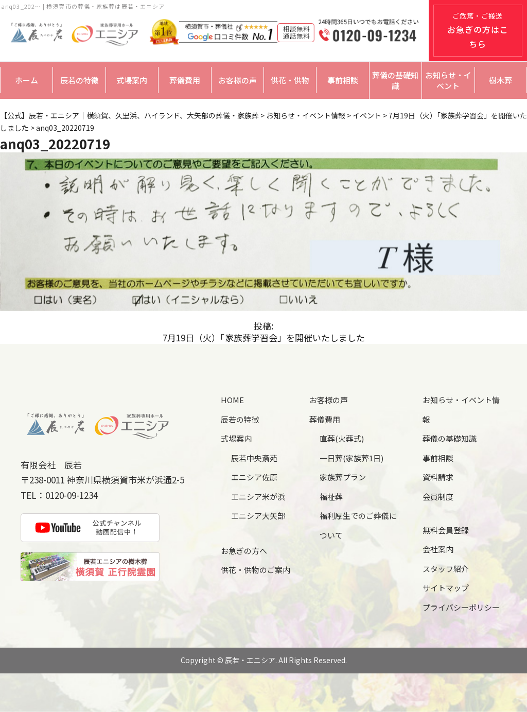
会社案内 (438, 549)
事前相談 (342, 80)
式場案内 (131, 80)
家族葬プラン (343, 477)
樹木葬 (500, 80)
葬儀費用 (184, 80)
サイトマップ (446, 587)
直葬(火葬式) (342, 438)
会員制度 (438, 496)
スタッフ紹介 (446, 568)
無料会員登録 (446, 530)
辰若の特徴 (79, 80)
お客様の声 (237, 80)
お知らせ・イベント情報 (461, 409)
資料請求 (438, 477)
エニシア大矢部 (258, 515)
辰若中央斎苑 (254, 458)
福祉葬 (331, 496)
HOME (232, 399)
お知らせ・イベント (448, 80)
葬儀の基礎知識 (395, 80)
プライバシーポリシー (461, 607)
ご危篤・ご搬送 (477, 30)
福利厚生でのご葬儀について (358, 525)
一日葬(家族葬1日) (351, 458)
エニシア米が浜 (258, 496)
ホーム (26, 80)
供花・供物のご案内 (255, 569)
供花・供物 (290, 80)
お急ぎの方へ (244, 550)
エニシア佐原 (254, 477)
